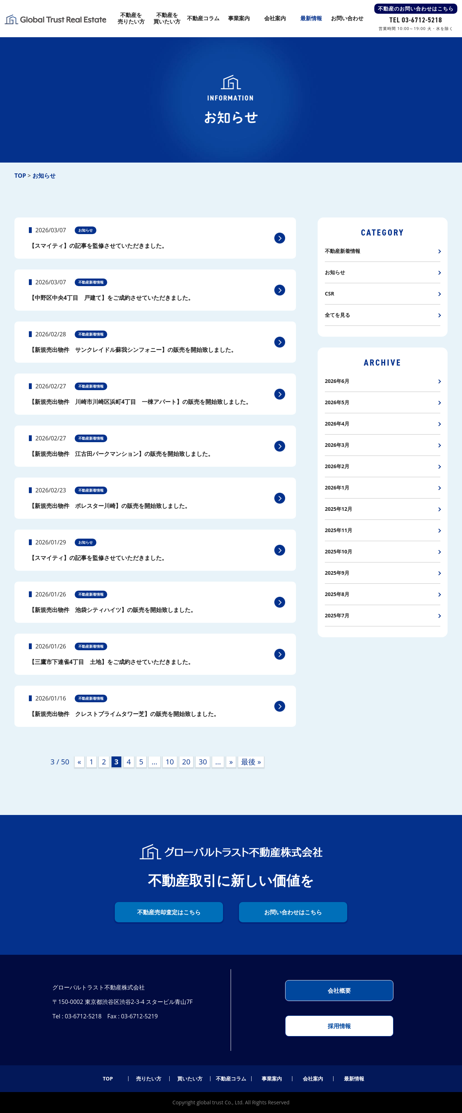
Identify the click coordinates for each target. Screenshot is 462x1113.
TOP (108, 1078)
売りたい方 (148, 1078)
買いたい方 (189, 1078)
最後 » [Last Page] (251, 762)
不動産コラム (231, 1078)
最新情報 (354, 1078)
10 (170, 762)
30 (203, 762)
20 (186, 762)
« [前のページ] (79, 762)
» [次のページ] (231, 762)
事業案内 (272, 1078)
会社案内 (313, 1078)
